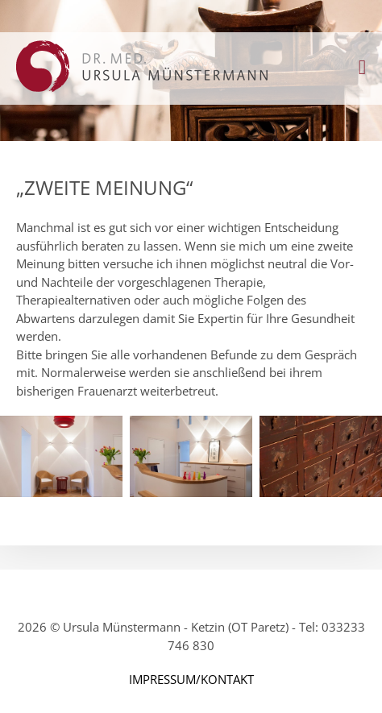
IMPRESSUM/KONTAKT (191, 679)
